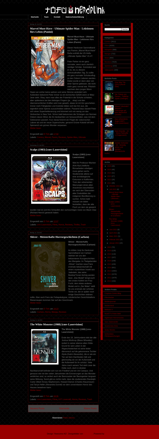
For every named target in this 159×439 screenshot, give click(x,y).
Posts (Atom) (68, 418)
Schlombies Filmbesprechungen (112, 335)
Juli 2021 (113, 189)
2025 (109, 170)
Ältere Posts (90, 408)
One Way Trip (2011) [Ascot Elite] (120, 84)
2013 (109, 271)
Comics (40, 137)
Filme (55, 225)
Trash (83, 225)
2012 (109, 274)
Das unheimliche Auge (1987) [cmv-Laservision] (121, 121)
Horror (61, 225)
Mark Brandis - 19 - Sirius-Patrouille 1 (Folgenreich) (122, 133)
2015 (109, 264)
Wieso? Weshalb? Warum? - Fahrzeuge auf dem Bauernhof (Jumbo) (122, 110)
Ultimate (82, 137)
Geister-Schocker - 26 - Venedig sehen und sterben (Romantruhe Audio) (116, 148)
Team (46, 17)
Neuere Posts (37, 408)
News (107, 58)
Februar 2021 (114, 240)
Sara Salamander (111, 322)
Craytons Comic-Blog (113, 293)
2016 (109, 261)
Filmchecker (109, 297)
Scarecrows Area (111, 326)
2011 (109, 278)
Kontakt (57, 17)
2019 (109, 251)
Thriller (77, 225)
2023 (109, 176)
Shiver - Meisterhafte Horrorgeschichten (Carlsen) (59, 236)
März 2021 (113, 236)
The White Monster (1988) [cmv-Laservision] (56, 324)
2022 (109, 180)
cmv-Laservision (44, 225)
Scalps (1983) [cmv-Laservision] (48, 149)
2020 (109, 247)
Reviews (62, 137)
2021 (109, 183)
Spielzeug (108, 66)
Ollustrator (88, 434)
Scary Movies (110, 330)
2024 (109, 173)
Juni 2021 (113, 230)
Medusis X (109, 310)
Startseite (35, 17)
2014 (109, 267)
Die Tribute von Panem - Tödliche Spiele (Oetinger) (121, 96)
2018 (109, 254)
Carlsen (40, 312)
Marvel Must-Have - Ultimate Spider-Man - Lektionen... (116, 195)
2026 (109, 166)
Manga (55, 312)
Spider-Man (72, 137)
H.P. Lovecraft (65, 399)
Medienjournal (110, 302)
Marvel (48, 137)
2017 (109, 257)
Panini (54, 137)
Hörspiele (108, 50)
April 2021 (113, 233)
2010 (109, 281)
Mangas (108, 54)
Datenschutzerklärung (75, 17)
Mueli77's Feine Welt (113, 314)
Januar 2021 (114, 243)
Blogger (108, 434)
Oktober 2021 (114, 186)
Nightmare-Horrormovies (114, 318)
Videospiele (109, 70)
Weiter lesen (35, 128)
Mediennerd (109, 306)
